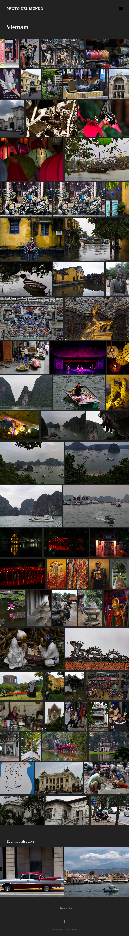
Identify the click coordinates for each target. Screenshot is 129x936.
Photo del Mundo (24, 8)
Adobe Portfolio (70, 929)
